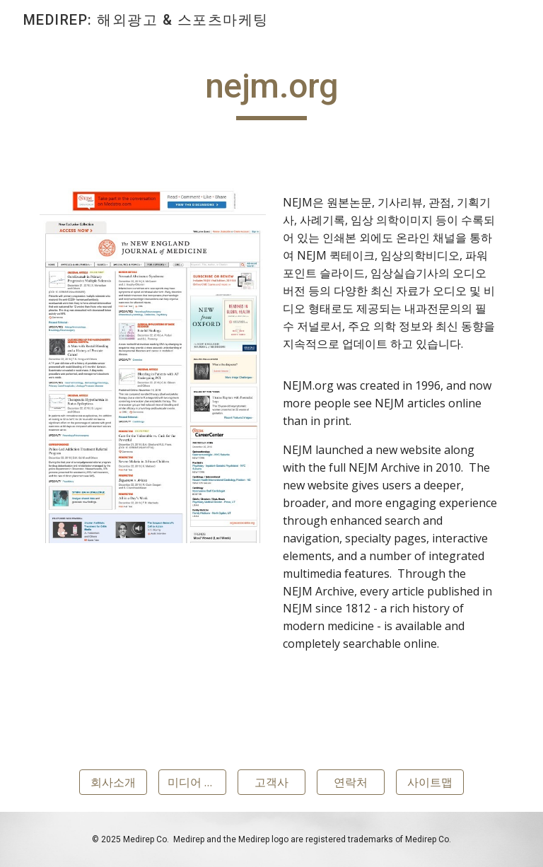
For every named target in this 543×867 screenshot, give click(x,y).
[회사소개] (113, 782)
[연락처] (350, 782)
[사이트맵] (429, 782)
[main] (271, 92)
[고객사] (271, 782)
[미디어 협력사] (192, 782)
